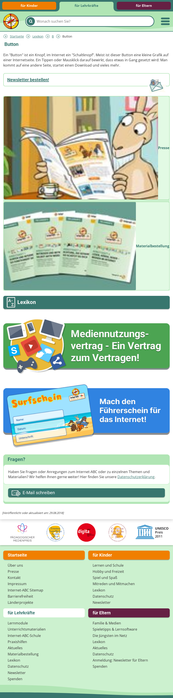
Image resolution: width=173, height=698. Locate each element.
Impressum (17, 583)
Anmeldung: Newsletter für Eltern (120, 660)
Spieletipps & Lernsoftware (115, 629)
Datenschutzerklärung (136, 476)
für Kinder (29, 5)
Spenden (15, 678)
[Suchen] (31, 21)
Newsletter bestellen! (28, 79)
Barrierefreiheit (20, 596)
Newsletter (102, 602)
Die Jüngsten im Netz (110, 635)
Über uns (15, 565)
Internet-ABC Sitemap (25, 590)
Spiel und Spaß (105, 577)
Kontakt (14, 577)
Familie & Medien (107, 623)
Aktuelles (15, 648)
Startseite (17, 36)
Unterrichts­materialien (27, 629)
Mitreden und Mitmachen (114, 583)
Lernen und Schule (108, 565)
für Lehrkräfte (86, 5)
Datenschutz (103, 596)
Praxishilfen (17, 641)
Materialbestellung (23, 654)
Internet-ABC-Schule (24, 635)
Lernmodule (18, 623)
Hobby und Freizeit (108, 571)
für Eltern (144, 5)
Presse (13, 571)
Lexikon (37, 36)
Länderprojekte (20, 602)
